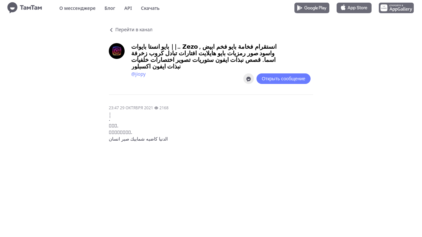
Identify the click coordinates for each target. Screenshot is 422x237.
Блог (110, 8)
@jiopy (138, 74)
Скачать (150, 8)
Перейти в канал (130, 29)
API (128, 8)
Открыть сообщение (283, 78)
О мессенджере (77, 8)
